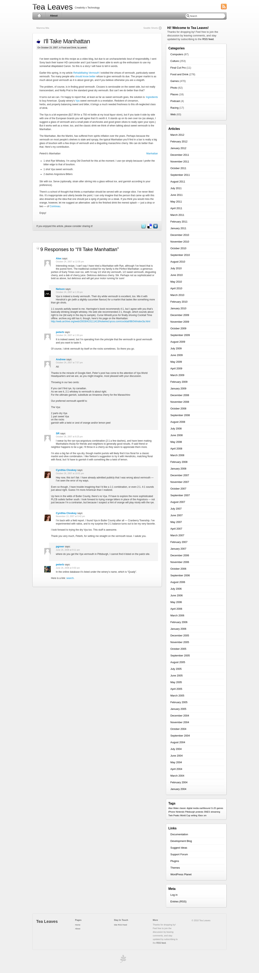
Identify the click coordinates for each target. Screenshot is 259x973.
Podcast (175, 101)
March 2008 (177, 455)
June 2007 (176, 515)
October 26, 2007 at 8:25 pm (69, 437)
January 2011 (178, 228)
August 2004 (177, 742)
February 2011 (179, 221)
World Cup (185, 815)
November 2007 (179, 481)
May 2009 (176, 361)
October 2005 (178, 648)
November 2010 (179, 241)
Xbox (200, 815)
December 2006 (179, 555)
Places (174, 94)
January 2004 (178, 789)
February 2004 (179, 782)
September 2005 (180, 655)
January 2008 (178, 468)
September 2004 (180, 735)
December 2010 (179, 234)
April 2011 (176, 208)
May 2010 (176, 281)
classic (182, 808)
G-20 (213, 808)
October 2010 (178, 248)
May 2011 (176, 201)
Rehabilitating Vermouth (86, 72)
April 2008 (176, 448)
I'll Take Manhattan (65, 41)
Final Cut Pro (178, 67)
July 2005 (176, 668)
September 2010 (180, 254)
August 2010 (177, 261)
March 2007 (177, 535)
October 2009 (178, 328)
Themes (175, 867)
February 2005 (179, 702)
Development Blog (181, 841)
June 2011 (176, 194)
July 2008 (176, 428)
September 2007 (180, 495)
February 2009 (179, 381)
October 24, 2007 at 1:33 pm (69, 292)
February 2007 (179, 542)
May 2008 (176, 441)
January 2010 (178, 308)
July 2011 (176, 188)
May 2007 (176, 522)
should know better (85, 76)
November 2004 (179, 722)
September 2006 (180, 575)
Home (39, 15)
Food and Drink (68, 47)
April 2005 (176, 688)
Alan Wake (173, 808)
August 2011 (177, 181)
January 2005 (178, 708)
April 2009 (176, 368)
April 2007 (176, 528)
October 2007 (178, 488)
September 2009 (180, 335)
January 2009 (178, 388)
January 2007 (178, 548)
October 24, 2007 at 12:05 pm (70, 262)
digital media (193, 808)
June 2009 (176, 355)
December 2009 (179, 315)
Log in (173, 894)
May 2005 (176, 682)
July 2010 (176, 268)
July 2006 (176, 588)
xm (205, 815)
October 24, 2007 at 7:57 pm (69, 362)
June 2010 (176, 275)
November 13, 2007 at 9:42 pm (70, 516)
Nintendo (180, 812)
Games (174, 81)
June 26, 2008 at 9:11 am (68, 550)
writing (194, 815)
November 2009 (179, 321)
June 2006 (176, 595)
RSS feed (208, 39)
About (54, 15)
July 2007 (176, 508)
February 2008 (179, 461)
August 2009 (177, 341)
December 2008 (179, 395)
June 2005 (176, 675)
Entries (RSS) (178, 901)
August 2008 (177, 421)
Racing (174, 107)
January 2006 (178, 628)
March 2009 (177, 375)
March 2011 (177, 214)
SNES (207, 812)
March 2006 (177, 615)
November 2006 (179, 562)
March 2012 (177, 134)
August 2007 (177, 501)
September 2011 (180, 174)
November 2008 (179, 401)
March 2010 (177, 295)
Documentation (179, 834)
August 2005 (177, 662)
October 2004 (178, 728)
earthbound (205, 808)
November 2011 (179, 161)
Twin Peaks (173, 815)
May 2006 (176, 602)
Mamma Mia (42, 28)
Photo (173, 87)
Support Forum (179, 854)
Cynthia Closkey (66, 470)
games (220, 808)
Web (173, 114)
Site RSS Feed (120, 925)
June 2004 (176, 755)
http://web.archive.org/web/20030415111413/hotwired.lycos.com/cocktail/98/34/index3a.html (100, 321)
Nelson (60, 288)
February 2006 (179, 622)
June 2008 (176, 435)
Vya (77, 100)
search (70, 578)
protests (199, 812)
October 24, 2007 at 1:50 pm (69, 335)
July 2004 (176, 748)
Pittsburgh (190, 812)
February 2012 (179, 141)
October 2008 (178, 408)
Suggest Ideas (178, 847)
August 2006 (177, 582)
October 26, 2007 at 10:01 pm (70, 473)
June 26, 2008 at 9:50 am (68, 568)
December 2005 (179, 635)
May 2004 (176, 762)
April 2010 (176, 288)
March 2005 (177, 695)
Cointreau (55, 206)
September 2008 (180, 415)
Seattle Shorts (150, 28)
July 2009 (176, 348)
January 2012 (178, 148)
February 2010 (179, 301)
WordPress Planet (181, 874)
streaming (215, 812)
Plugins (174, 861)
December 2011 (179, 154)
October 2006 (178, 568)
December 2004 (179, 715)
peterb (60, 332)
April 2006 (176, 608)
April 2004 (176, 769)
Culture (174, 61)
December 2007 (179, 475)
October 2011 (178, 168)
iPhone (171, 812)
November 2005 (179, 642)
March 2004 (177, 775)
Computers (176, 54)
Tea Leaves (52, 6)
